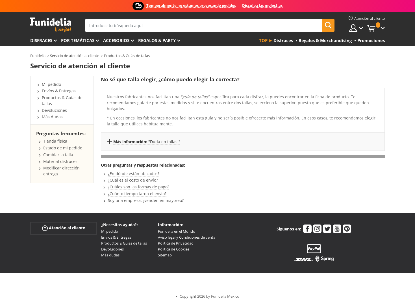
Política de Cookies (173, 249)
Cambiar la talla (58, 154)
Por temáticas (77, 40)
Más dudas (52, 116)
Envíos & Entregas (59, 90)
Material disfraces (60, 161)
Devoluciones (54, 110)
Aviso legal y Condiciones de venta (186, 237)
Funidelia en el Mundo (176, 231)
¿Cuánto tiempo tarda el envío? (137, 193)
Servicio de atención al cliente (74, 55)
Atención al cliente (63, 228)
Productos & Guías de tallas (127, 55)
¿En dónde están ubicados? (133, 173)
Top (263, 40)
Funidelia (37, 55)
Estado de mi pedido (62, 148)
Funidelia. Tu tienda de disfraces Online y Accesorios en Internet (50, 25)
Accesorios (116, 40)
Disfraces (41, 40)
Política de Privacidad (176, 243)
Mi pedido (51, 84)
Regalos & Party (157, 40)
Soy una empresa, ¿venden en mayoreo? (146, 200)
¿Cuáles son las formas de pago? (138, 186)
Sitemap (165, 255)
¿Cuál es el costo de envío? (133, 180)
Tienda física (55, 141)
